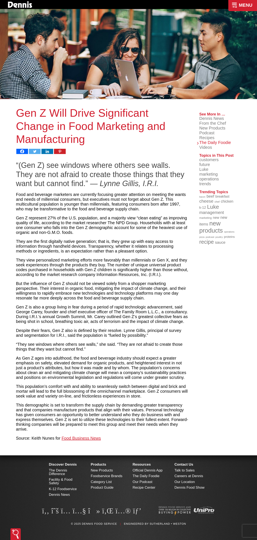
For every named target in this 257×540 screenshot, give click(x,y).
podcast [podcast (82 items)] (210, 237)
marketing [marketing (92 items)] (205, 217)
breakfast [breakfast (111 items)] (222, 196)
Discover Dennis (63, 464)
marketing (208, 174)
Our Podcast (143, 482)
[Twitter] (35, 151)
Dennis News (211, 118)
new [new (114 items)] (216, 218)
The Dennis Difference (58, 472)
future (204, 164)
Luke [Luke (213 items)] (213, 207)
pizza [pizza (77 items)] (201, 237)
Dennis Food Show (190, 487)
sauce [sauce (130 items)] (220, 242)
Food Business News (81, 438)
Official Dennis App (148, 470)
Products (98, 464)
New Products (212, 128)
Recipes (206, 137)
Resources (142, 464)
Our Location (185, 482)
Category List (101, 482)
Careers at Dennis (189, 476)
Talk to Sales (185, 470)
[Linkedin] (47, 151)
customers (208, 159)
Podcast (206, 133)
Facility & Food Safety (60, 481)
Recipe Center (144, 487)
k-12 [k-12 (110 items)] (202, 207)
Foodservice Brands (106, 476)
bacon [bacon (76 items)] (202, 197)
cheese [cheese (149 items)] (206, 201)
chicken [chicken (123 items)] (227, 201)
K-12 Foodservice (63, 489)
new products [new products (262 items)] (211, 227)
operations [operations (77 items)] (229, 232)
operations (209, 179)
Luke (203, 169)
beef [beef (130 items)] (210, 196)
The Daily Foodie (215, 142)
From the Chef (212, 123)
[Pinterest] (60, 151)
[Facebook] (22, 151)
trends (205, 183)
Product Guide (102, 487)
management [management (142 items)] (211, 212)
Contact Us (184, 464)
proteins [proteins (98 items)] (229, 236)
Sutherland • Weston (168, 523)
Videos (205, 147)
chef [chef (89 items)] (217, 201)
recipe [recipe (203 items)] (206, 242)
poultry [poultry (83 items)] (219, 237)
